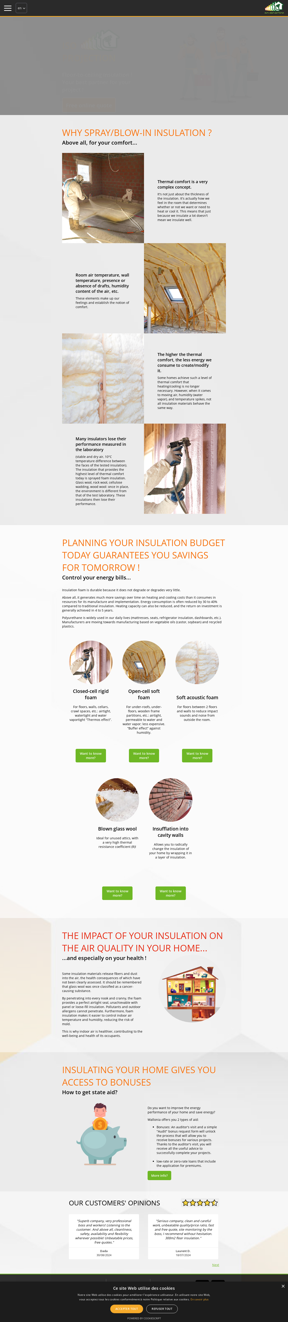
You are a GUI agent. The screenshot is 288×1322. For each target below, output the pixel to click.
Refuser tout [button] (162, 1309)
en (20, 8)
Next (215, 1265)
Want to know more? (90, 755)
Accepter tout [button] (126, 1309)
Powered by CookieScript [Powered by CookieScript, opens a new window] (144, 1318)
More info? (159, 1175)
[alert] (144, 1302)
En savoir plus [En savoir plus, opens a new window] (200, 1299)
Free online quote (89, 105)
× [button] (283, 1286)
